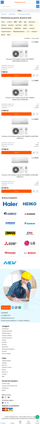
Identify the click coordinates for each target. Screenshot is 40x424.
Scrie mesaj (6, 308)
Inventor (35, 31)
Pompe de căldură (7, 335)
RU (38, 6)
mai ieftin (27, 38)
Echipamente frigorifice (8, 349)
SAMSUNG (18, 28)
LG (28, 31)
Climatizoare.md (20, 2)
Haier (3, 22)
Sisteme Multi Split (7, 331)
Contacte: (4, 313)
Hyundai (11, 25)
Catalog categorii (6, 360)
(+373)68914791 (5, 315)
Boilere (4, 390)
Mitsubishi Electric (19, 31)
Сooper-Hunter (6, 31)
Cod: (35, 42)
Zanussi (32, 28)
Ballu (21, 22)
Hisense (4, 25)
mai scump (35, 38)
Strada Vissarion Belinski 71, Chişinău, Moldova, (15, 320)
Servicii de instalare (10, 381)
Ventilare (4, 342)
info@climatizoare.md (7, 318)
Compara (4, 363)
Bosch (3, 35)
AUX (16, 22)
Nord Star (19, 25)
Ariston (10, 22)
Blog (3, 376)
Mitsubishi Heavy (7, 28)
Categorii (5, 326)
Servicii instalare (6, 353)
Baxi (25, 22)
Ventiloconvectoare (7, 338)
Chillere (4, 340)
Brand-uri (4, 365)
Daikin (25, 28)
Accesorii (4, 351)
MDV (9, 35)
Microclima (5, 347)
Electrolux (32, 22)
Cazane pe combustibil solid (9, 386)
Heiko (26, 25)
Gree (31, 25)
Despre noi (5, 372)
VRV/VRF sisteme (6, 333)
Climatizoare (5, 329)
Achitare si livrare (6, 367)
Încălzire (4, 344)
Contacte (4, 374)
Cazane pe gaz (6, 383)
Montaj (4, 369)
